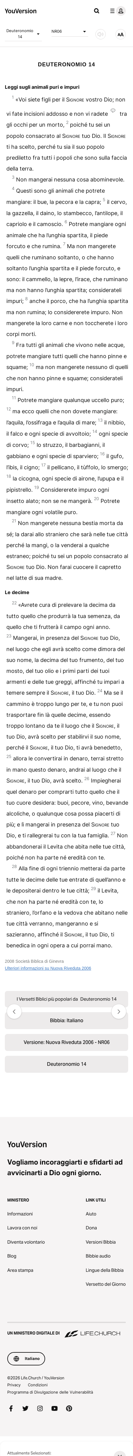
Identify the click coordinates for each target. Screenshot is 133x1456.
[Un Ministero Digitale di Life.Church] (66, 1330)
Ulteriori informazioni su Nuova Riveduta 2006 (48, 968)
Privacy (14, 1384)
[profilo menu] (116, 11)
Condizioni (38, 1384)
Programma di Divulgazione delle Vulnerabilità (50, 1392)
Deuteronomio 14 (24, 33)
